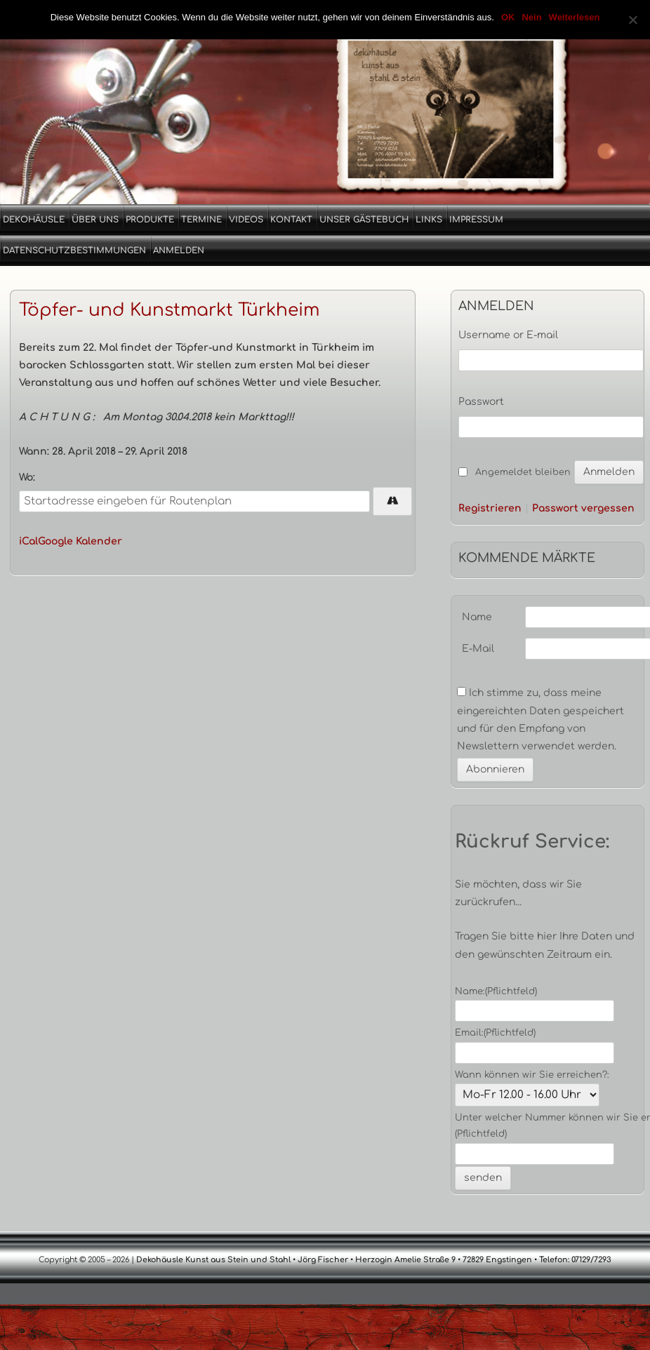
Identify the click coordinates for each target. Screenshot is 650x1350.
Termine (201, 220)
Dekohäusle (34, 220)
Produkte (150, 220)
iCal (28, 541)
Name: (496, 991)
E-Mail (478, 648)
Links (429, 220)
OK (508, 17)
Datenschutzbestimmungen (74, 250)
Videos (246, 220)
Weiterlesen (574, 17)
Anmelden (178, 250)
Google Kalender (80, 541)
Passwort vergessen (583, 509)
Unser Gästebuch (364, 220)
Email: (495, 1033)
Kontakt (291, 220)
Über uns (95, 220)
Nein (531, 17)
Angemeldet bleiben (523, 472)
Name (477, 617)
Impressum (476, 220)
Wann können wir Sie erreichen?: (532, 1075)
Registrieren (490, 509)
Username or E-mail (508, 335)
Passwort (481, 401)
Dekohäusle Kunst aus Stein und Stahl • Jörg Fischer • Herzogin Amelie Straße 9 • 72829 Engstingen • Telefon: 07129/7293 (372, 1259)
